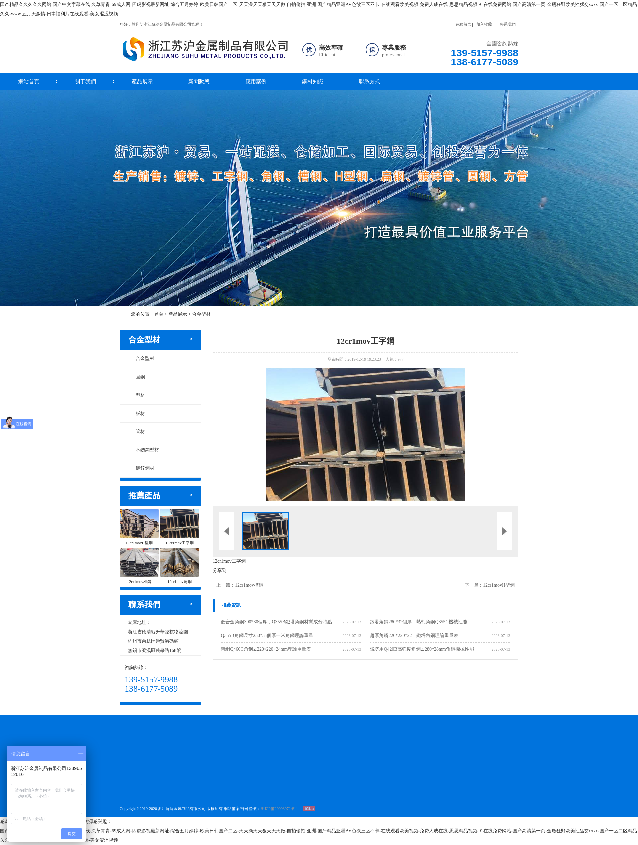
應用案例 (255, 81)
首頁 (158, 314)
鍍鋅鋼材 (141, 468)
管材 (136, 431)
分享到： (222, 570)
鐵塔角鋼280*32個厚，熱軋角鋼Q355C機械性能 (418, 621)
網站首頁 (28, 81)
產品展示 (142, 81)
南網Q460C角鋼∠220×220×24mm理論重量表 (266, 649)
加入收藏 (484, 24)
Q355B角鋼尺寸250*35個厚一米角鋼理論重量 (267, 635)
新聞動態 (199, 81)
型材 (136, 395)
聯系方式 (369, 81)
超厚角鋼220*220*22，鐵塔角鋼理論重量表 (414, 635)
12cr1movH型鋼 (499, 585)
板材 (136, 413)
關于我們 (85, 81)
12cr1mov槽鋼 (249, 585)
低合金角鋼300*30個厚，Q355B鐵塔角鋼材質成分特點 (276, 621)
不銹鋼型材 (143, 449)
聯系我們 (508, 24)
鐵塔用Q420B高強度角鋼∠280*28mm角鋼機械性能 (422, 649)
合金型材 (201, 314)
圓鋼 (136, 376)
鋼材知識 (312, 81)
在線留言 (463, 24)
